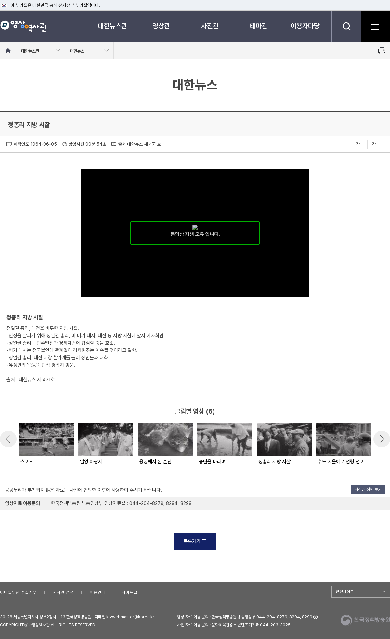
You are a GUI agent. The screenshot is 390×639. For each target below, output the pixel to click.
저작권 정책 (63, 592)
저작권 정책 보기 (368, 489)
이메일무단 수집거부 (18, 592)
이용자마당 (305, 26)
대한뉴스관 (112, 26)
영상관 (161, 26)
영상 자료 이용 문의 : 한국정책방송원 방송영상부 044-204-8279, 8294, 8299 (244, 616)
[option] (46, 444)
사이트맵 (129, 592)
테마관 (258, 26)
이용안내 (97, 592)
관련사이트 (345, 591)
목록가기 (195, 541)
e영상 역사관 (23, 26)
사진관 (210, 26)
